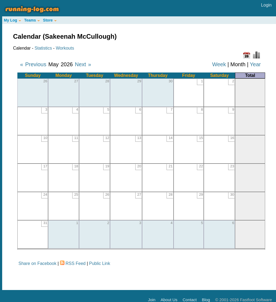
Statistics (43, 48)
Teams (32, 20)
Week (219, 64)
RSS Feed (75, 263)
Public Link (99, 263)
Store (50, 20)
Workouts (65, 48)
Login (266, 5)
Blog (206, 299)
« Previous (33, 64)
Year (255, 64)
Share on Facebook (37, 263)
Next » (83, 64)
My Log (12, 20)
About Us (169, 299)
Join (152, 299)
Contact (190, 299)
